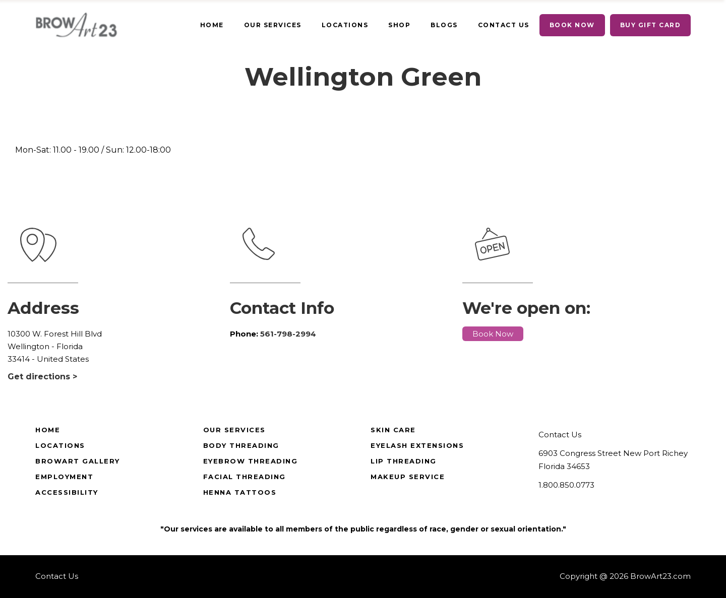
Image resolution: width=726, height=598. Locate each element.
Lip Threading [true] (404, 461)
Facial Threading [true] (244, 477)
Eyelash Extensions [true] (417, 445)
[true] (212, 25)
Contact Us (559, 434)
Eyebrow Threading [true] (250, 461)
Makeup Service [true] (408, 477)
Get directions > (42, 376)
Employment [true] (64, 477)
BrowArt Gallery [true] (77, 461)
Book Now (492, 334)
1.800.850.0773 (566, 485)
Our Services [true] (234, 430)
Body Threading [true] (241, 445)
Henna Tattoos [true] (240, 492)
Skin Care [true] (393, 430)
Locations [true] (60, 445)
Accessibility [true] (66, 492)
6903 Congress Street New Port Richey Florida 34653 (613, 460)
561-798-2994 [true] (288, 334)
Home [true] (47, 430)
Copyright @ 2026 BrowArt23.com (625, 576)
